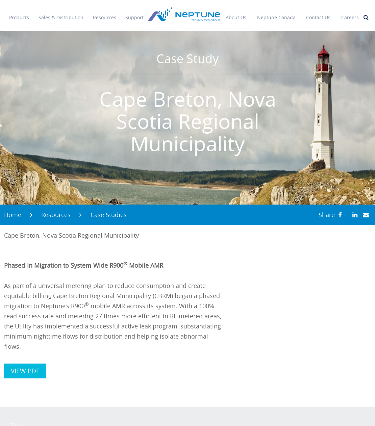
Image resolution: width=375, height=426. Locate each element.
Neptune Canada (276, 13)
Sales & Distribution (61, 13)
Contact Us (318, 13)
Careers (350, 13)
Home (12, 215)
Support (134, 13)
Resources (104, 13)
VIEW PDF (25, 371)
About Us (236, 13)
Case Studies (109, 215)
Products (19, 13)
